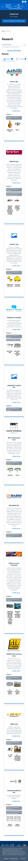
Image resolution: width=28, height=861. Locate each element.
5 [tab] (17, 131)
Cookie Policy (14, 858)
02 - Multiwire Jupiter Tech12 (17, 692)
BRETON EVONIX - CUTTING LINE (17, 208)
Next (23, 126)
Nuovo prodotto (10, 825)
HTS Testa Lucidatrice (17, 285)
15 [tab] (13, 357)
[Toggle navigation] (2, 6)
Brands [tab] (8, 59)
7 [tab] (21, 131)
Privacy (6, 858)
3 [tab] (12, 131)
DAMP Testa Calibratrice (10, 285)
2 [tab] (10, 131)
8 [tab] (11, 133)
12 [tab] (17, 355)
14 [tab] (21, 355)
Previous (5, 126)
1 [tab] (8, 131)
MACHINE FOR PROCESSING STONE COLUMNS (17, 614)
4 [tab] (14, 131)
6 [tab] (19, 131)
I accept (23, 858)
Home (3, 31)
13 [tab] (19, 355)
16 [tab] (16, 357)
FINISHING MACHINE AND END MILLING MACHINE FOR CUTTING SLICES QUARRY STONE (10, 618)
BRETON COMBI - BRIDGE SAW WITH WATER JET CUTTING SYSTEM (10, 210)
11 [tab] (18, 133)
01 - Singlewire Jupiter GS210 (10, 692)
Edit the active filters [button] (14, 50)
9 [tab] (13, 133)
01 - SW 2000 (10, 755)
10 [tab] (16, 133)
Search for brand (6, 44)
